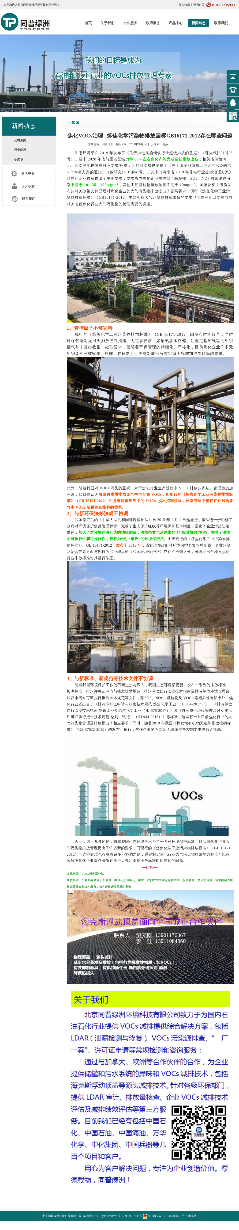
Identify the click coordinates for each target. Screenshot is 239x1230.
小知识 (18, 159)
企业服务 (130, 23)
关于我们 (108, 23)
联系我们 (221, 23)
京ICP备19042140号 (130, 1216)
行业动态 (20, 150)
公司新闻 (20, 140)
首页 (88, 23)
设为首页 (199, 4)
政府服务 (153, 23)
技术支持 (191, 1216)
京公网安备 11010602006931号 (164, 1216)
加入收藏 (184, 4)
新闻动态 (198, 23)
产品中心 (176, 23)
